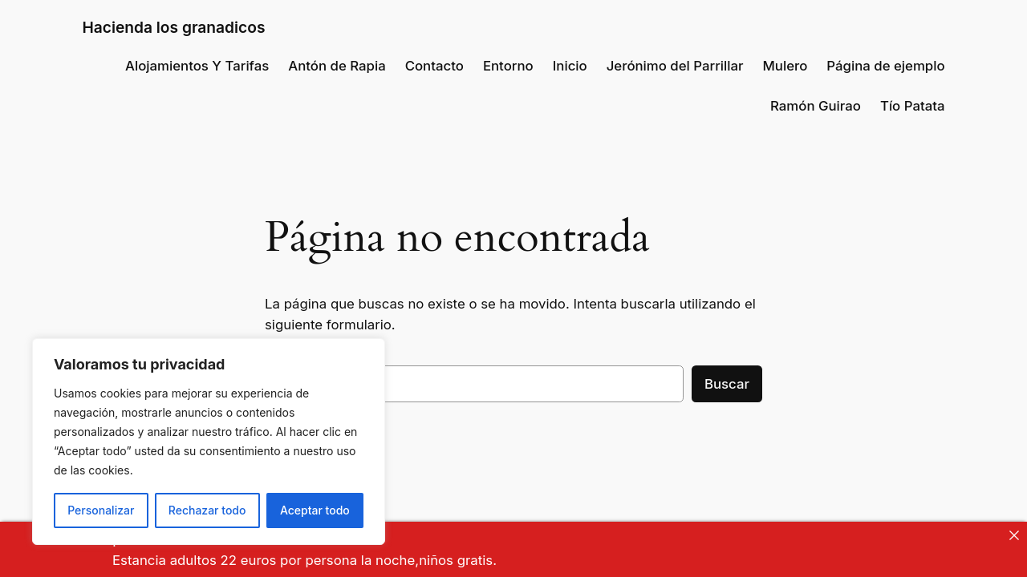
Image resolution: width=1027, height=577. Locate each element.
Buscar (726, 384)
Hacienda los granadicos (173, 27)
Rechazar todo (207, 510)
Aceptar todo (315, 510)
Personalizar (100, 510)
